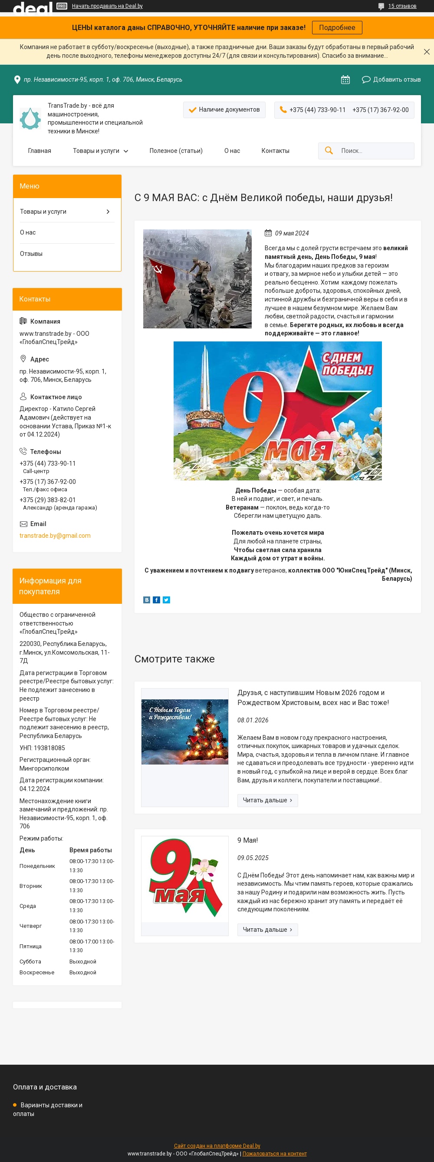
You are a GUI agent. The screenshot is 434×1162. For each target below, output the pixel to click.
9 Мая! (247, 840)
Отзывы (31, 253)
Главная (39, 150)
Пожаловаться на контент (275, 1154)
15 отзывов (402, 6)
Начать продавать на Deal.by (107, 6)
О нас (232, 150)
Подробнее (337, 27)
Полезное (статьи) (176, 150)
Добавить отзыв (397, 79)
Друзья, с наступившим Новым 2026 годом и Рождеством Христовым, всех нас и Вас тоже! (313, 697)
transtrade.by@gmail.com (55, 535)
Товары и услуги (96, 150)
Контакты (275, 150)
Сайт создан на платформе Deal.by (217, 1146)
